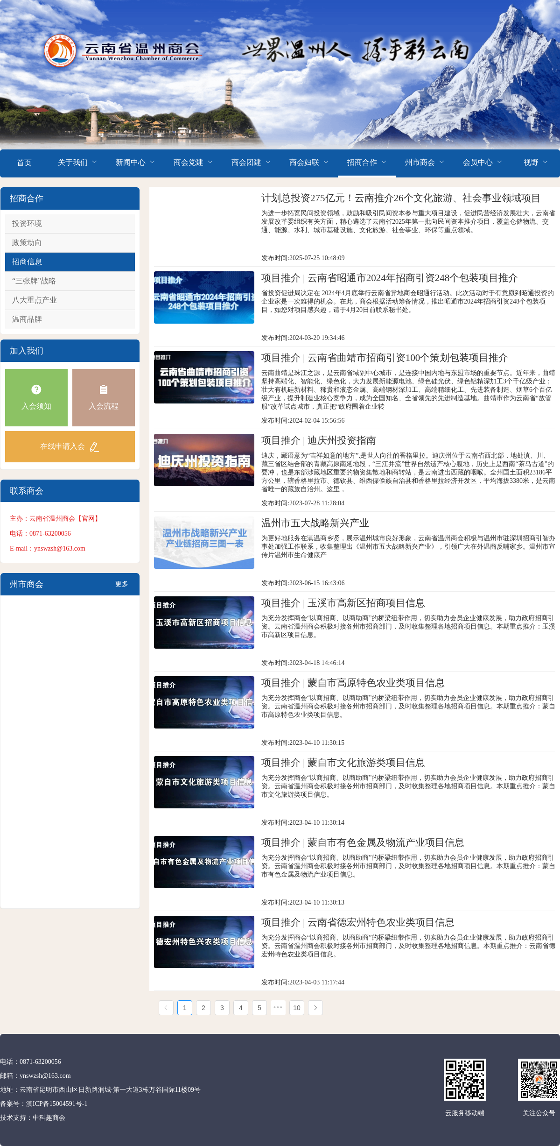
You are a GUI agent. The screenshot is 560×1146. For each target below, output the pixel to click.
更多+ (121, 587)
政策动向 (27, 243)
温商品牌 (27, 319)
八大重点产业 (34, 300)
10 (297, 1008)
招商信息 (27, 262)
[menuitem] (24, 163)
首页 (24, 163)
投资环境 (27, 223)
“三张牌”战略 (34, 281)
